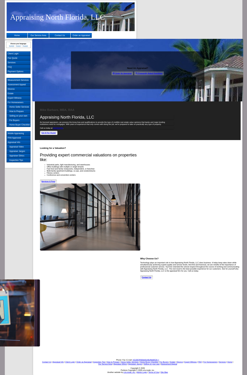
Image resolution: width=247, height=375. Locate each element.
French (18, 46)
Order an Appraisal (81, 35)
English (11, 46)
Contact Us (60, 35)
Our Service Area (38, 35)
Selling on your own (18, 116)
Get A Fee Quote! (49, 133)
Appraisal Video (16, 147)
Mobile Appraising (16, 133)
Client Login (13, 53)
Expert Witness (15, 98)
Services (12, 62)
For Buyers (14, 120)
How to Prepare (16, 111)
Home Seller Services (19, 107)
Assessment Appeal (17, 84)
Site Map (164, 372)
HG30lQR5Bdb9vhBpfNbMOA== (146, 360)
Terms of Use (153, 372)
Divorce (11, 89)
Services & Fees (48, 181)
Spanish (25, 46)
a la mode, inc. (129, 372)
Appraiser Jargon (17, 151)
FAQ (10, 67)
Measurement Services (18, 80)
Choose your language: (18, 44)
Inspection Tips (16, 160)
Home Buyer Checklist (19, 125)
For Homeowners (15, 102)
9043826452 (58, 128)
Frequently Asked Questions (149, 73)
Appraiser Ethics (16, 156)
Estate (11, 93)
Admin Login (142, 372)
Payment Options (15, 71)
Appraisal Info (14, 142)
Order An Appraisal (122, 73)
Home (17, 35)
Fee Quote (12, 58)
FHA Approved (14, 138)
